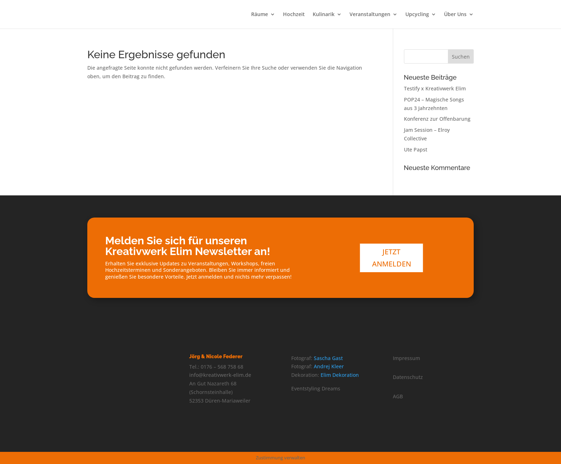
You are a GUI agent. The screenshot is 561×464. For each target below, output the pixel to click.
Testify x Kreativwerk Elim (435, 88)
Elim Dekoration (340, 374)
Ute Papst (415, 149)
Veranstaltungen (370, 15)
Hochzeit (294, 15)
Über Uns (455, 15)
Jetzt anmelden (391, 258)
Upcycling (417, 15)
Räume (259, 15)
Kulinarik (324, 15)
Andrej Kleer (329, 366)
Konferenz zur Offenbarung (437, 118)
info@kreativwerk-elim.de (220, 374)
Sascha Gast (328, 358)
